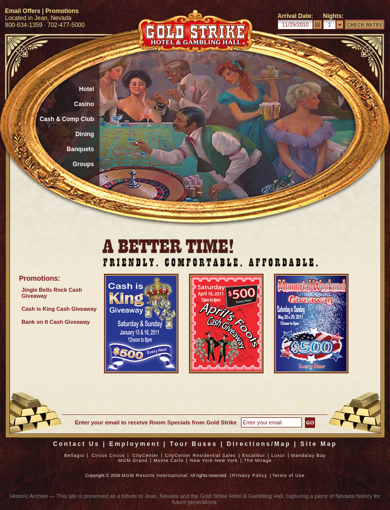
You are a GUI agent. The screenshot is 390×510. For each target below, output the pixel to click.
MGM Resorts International (155, 475)
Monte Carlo (169, 460)
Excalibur (253, 455)
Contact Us (76, 443)
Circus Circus (108, 455)
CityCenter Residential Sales (200, 455)
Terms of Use (288, 475)
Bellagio (74, 455)
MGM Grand (133, 460)
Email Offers (22, 11)
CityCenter (145, 455)
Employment (134, 443)
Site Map (318, 443)
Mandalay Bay (309, 455)
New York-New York (214, 460)
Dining (85, 134)
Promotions (62, 11)
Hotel (86, 89)
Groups (83, 164)
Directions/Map (259, 443)
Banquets (80, 149)
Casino (84, 104)
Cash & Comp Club (67, 119)
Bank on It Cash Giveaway (56, 322)
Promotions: (39, 278)
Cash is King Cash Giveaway (59, 309)
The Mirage (258, 460)
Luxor (279, 455)
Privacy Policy (250, 475)
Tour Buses (193, 443)
